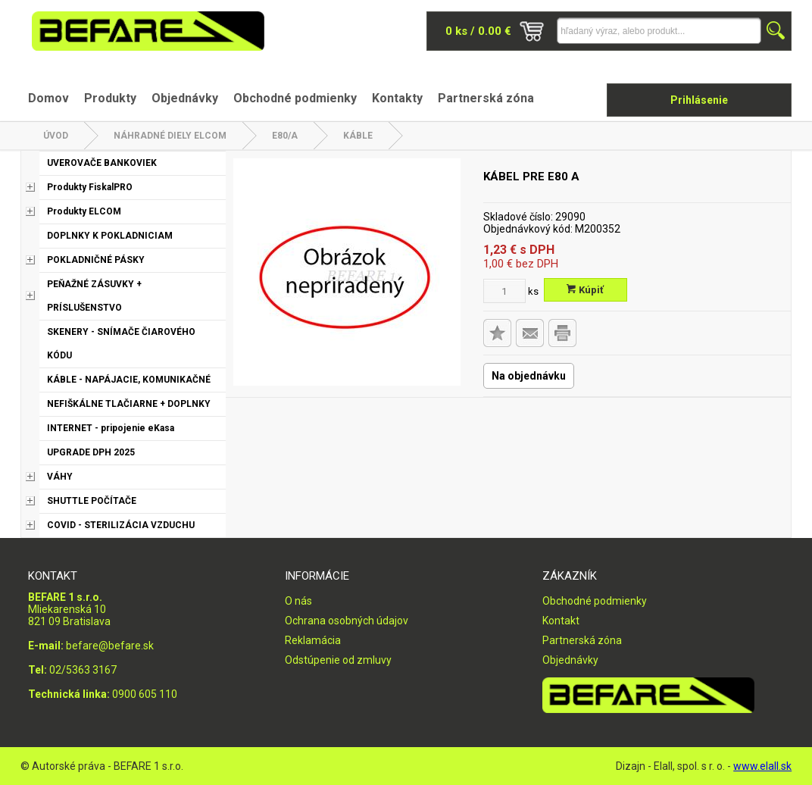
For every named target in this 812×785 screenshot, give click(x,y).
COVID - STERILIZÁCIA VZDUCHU (121, 525)
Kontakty (397, 98)
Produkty (110, 98)
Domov (48, 98)
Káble (358, 135)
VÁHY (60, 476)
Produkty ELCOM (84, 211)
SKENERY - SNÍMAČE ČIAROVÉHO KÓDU (121, 344)
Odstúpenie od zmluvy (338, 660)
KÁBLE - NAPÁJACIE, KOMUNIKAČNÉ (129, 379)
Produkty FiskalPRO (90, 187)
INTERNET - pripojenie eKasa (110, 428)
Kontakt (560, 621)
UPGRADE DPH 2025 (91, 452)
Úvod (55, 135)
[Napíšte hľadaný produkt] (659, 30)
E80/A (285, 135)
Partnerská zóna (486, 98)
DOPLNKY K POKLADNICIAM (110, 235)
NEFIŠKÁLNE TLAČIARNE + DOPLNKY (129, 404)
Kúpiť (585, 290)
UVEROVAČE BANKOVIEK (102, 163)
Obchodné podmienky (295, 98)
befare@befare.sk (110, 646)
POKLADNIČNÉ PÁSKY (96, 260)
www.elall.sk (762, 766)
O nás (298, 601)
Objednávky (184, 98)
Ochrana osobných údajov (346, 621)
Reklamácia (313, 640)
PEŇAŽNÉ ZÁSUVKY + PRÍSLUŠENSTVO (94, 296)
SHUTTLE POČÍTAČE (91, 501)
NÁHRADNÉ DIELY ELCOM (170, 135)
